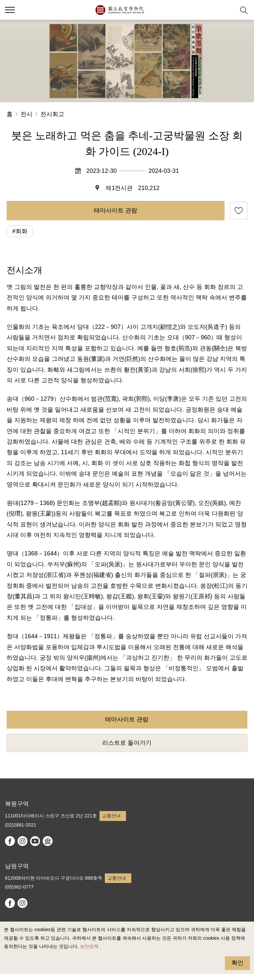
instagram (22, 841)
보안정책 (89, 946)
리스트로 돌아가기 (126, 742)
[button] (227, 10)
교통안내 (111, 815)
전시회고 (52, 114)
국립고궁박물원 (119, 10)
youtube (35, 841)
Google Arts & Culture (48, 841)
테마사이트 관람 (115, 210)
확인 (237, 962)
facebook (10, 841)
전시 (26, 114)
